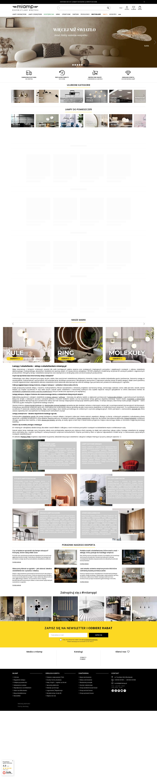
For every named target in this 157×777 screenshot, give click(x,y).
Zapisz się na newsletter (78, 628)
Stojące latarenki (130, 418)
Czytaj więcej (16, 562)
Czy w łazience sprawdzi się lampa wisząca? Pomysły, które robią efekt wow (30, 552)
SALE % (105, 14)
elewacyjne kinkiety (48, 420)
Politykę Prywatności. (91, 640)
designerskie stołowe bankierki (55, 405)
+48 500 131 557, (119, 680)
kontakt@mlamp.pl (121, 683)
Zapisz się (98, 635)
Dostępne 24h (49, 14)
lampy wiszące (52, 397)
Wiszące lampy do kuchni (50, 513)
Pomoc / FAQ (25, 437)
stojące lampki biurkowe (33, 405)
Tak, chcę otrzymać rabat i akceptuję (80, 640)
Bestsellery (96, 14)
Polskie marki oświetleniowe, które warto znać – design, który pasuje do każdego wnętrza (99, 552)
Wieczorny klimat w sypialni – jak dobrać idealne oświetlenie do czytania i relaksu (32, 570)
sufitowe (62, 397)
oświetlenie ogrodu (29, 416)
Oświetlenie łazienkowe (91, 513)
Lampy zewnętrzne (83, 418)
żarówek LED (136, 409)
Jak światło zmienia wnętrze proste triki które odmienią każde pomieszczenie (98, 570)
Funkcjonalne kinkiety (114, 397)
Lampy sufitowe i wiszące (92, 444)
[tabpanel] (78, 42)
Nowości (112, 14)
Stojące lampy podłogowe (25, 478)
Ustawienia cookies (20, 685)
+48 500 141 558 (131, 680)
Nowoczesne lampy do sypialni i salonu (48, 445)
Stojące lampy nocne (116, 478)
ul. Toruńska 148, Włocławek (123, 677)
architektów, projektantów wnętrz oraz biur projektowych (32, 391)
